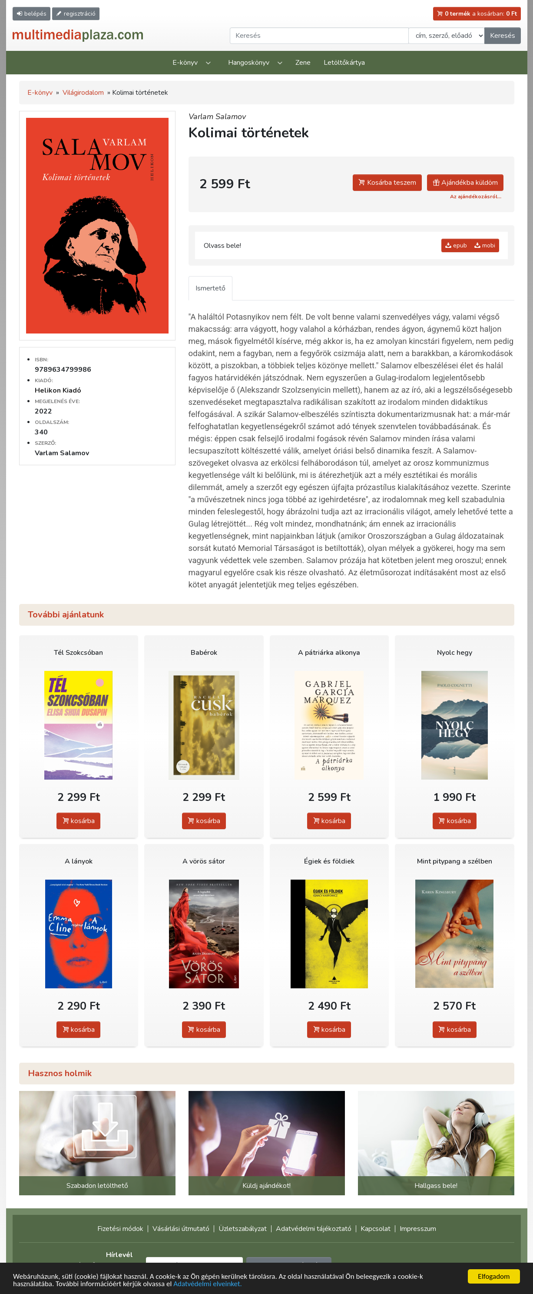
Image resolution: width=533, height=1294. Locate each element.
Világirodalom (83, 92)
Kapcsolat (376, 1229)
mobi (484, 245)
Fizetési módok (120, 1229)
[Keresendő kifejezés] (319, 35)
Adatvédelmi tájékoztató (313, 1229)
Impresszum (418, 1229)
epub (456, 245)
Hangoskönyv (248, 62)
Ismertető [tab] (210, 288)
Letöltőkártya (344, 62)
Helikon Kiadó (58, 390)
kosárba (78, 821)
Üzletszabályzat (242, 1229)
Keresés (502, 35)
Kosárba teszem (387, 182)
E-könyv (185, 62)
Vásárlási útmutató (180, 1229)
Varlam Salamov (217, 116)
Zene (303, 62)
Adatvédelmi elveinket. (207, 1284)
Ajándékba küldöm (465, 182)
